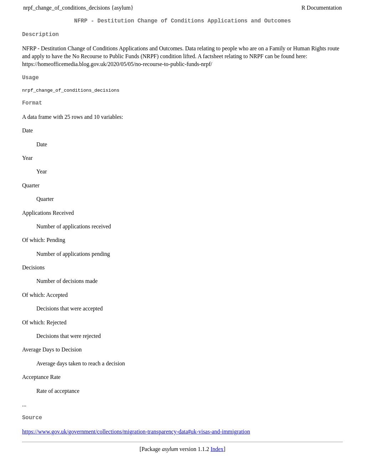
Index (217, 449)
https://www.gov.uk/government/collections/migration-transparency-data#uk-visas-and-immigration (136, 432)
